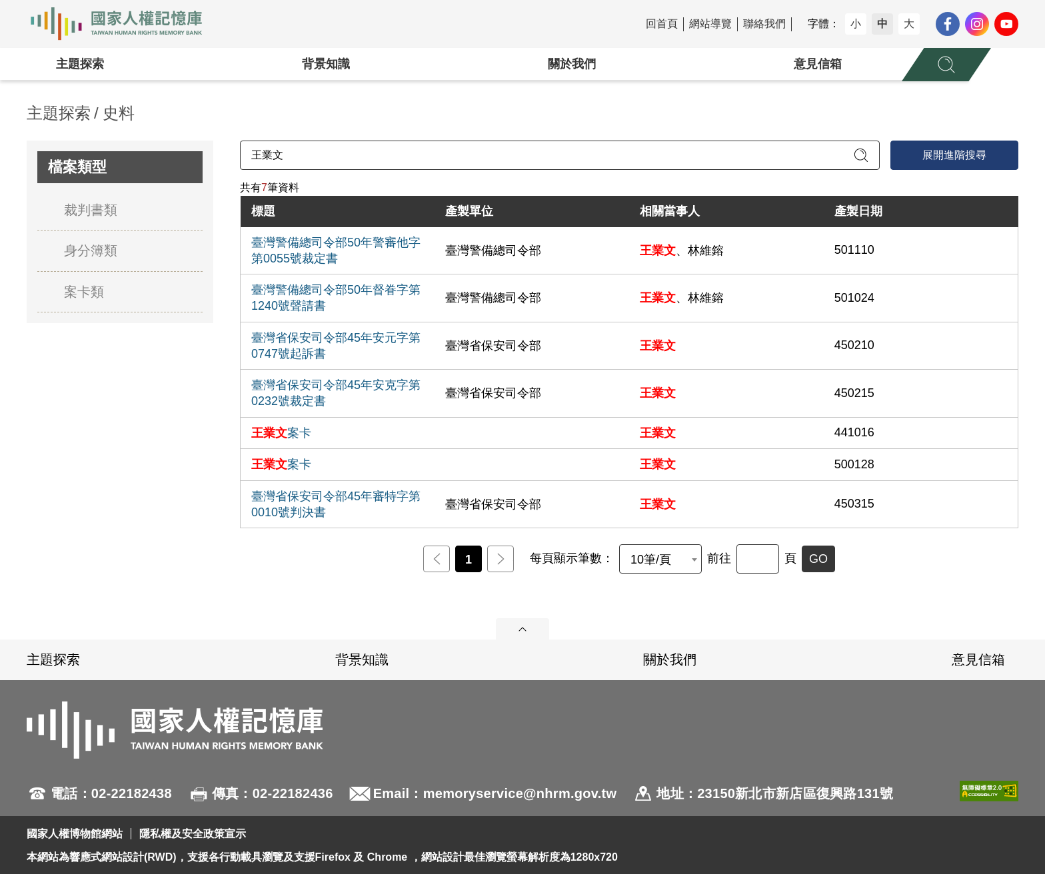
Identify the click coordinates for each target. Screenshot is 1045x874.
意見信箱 (818, 64)
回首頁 (662, 23)
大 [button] (909, 23)
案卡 (281, 433)
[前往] (757, 559)
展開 (522, 629)
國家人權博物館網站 (75, 833)
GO (818, 559)
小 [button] (855, 23)
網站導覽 (710, 23)
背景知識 (326, 64)
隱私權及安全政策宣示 (192, 833)
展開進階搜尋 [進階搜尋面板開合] (954, 155)
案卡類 (84, 291)
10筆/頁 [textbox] (650, 559)
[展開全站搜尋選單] (946, 64)
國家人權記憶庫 (124, 24)
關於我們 (572, 64)
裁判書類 (90, 210)
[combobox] (660, 559)
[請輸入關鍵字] (560, 155)
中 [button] (882, 23)
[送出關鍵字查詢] (861, 155)
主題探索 (80, 64)
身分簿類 (90, 250)
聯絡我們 (764, 23)
